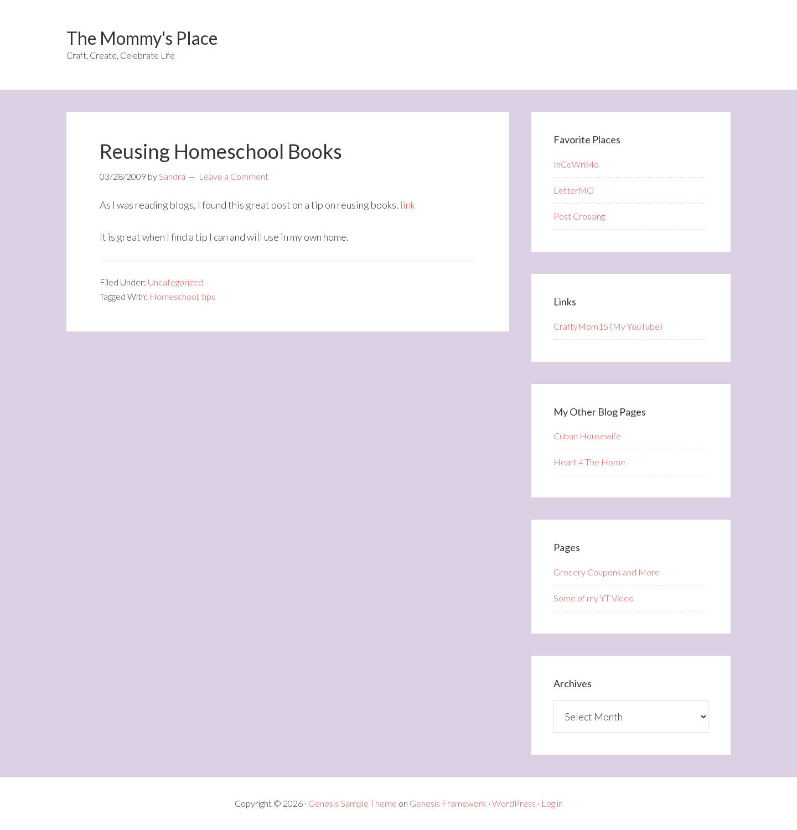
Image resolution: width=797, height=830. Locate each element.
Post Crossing (579, 216)
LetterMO (573, 190)
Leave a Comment (233, 176)
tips (208, 296)
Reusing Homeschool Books (221, 151)
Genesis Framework (448, 803)
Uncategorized (175, 282)
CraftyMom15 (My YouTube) (608, 326)
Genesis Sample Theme (352, 803)
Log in (552, 803)
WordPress (514, 803)
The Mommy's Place (142, 38)
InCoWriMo (576, 164)
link (407, 205)
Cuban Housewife (587, 435)
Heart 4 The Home (589, 461)
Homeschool (173, 296)
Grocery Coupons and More (606, 572)
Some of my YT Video (593, 598)
